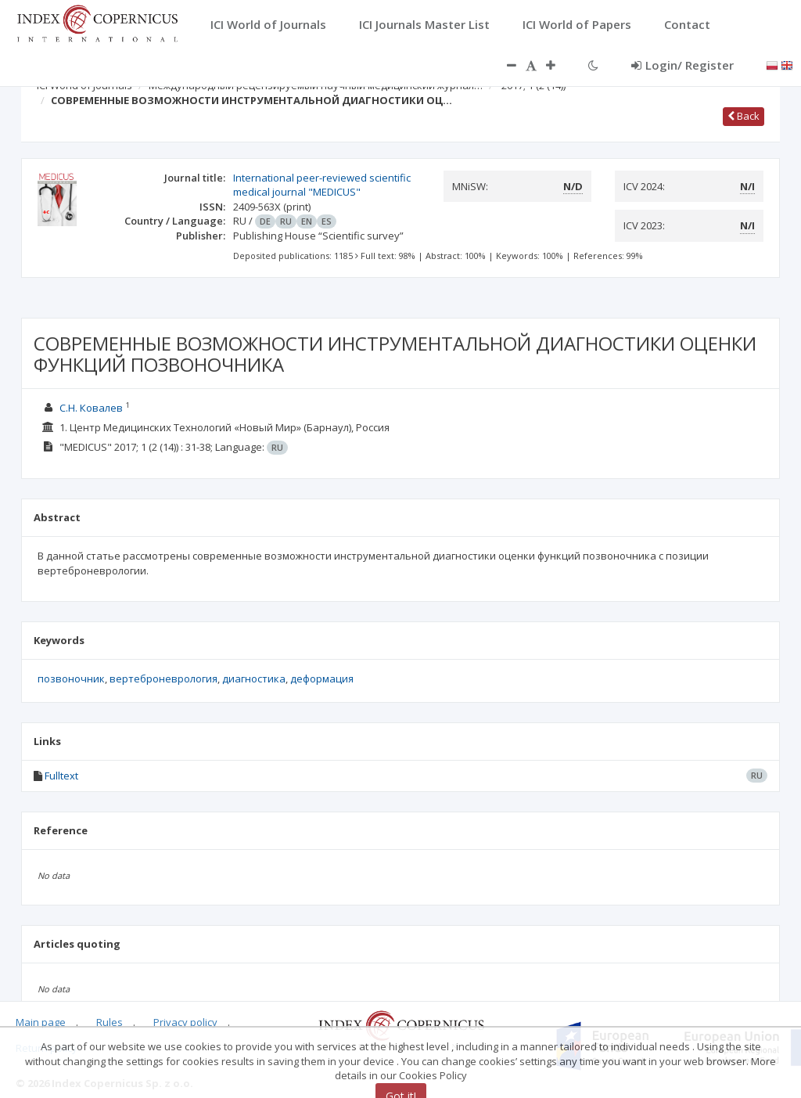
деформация (322, 678)
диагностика (254, 678)
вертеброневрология (163, 678)
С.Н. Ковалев (91, 408)
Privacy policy (185, 1022)
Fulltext (61, 776)
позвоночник (71, 678)
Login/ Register (682, 65)
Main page (41, 1022)
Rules (109, 1022)
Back (743, 116)
